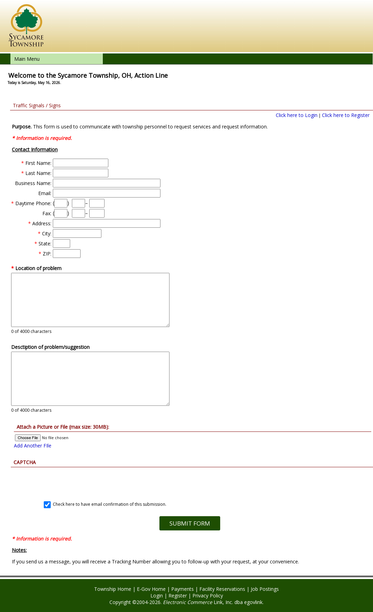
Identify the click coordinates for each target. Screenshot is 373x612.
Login (156, 595)
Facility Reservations (222, 589)
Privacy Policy (207, 595)
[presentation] (189, 480)
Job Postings (265, 589)
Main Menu (27, 59)
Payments (182, 589)
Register (177, 595)
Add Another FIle (32, 445)
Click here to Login (296, 115)
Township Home (112, 589)
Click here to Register (346, 115)
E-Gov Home (151, 589)
